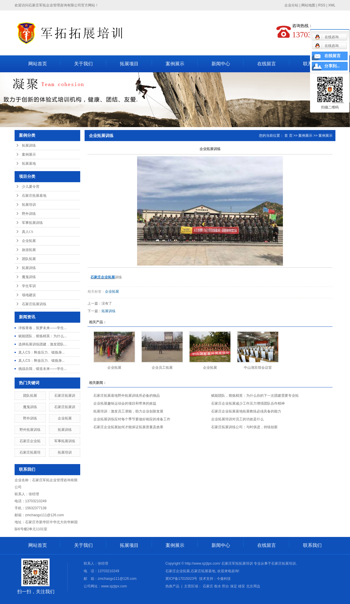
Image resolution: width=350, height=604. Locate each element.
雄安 (241, 586)
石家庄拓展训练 (34, 304)
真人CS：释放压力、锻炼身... (41, 352)
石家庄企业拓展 (177, 571)
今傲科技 (224, 579)
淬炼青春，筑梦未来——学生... (42, 328)
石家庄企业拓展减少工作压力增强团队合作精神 (248, 403)
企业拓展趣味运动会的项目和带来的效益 (124, 403)
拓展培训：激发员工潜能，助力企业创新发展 (128, 411)
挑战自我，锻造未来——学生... (42, 369)
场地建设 (29, 295)
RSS (322, 5)
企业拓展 (29, 241)
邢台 (225, 586)
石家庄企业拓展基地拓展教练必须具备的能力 (246, 411)
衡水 (217, 586)
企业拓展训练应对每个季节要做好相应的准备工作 (131, 419)
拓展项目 (129, 63)
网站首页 (37, 63)
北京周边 (253, 586)
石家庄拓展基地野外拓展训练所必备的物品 (126, 396)
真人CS (27, 232)
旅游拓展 (29, 250)
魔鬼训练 (29, 277)
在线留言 (266, 63)
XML (331, 5)
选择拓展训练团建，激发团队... (42, 344)
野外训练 (29, 214)
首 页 (288, 136)
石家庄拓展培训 (283, 563)
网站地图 (308, 5)
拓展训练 (29, 145)
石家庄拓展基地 (34, 196)
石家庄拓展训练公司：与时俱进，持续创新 (244, 427)
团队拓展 (29, 259)
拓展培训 (29, 205)
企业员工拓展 (162, 368)
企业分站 (291, 5)
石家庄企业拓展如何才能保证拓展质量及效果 (128, 427)
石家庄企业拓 (30, 441)
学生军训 (29, 286)
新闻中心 (220, 63)
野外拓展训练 (30, 430)
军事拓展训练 (32, 223)
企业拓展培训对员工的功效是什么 (237, 419)
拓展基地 (29, 163)
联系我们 (312, 545)
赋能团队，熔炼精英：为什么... (42, 336)
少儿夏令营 (30, 187)
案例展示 (175, 63)
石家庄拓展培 (30, 452)
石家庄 (208, 586)
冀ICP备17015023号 (181, 579)
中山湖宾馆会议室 (258, 368)
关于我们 (83, 63)
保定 (233, 586)
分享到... (332, 66)
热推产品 (172, 586)
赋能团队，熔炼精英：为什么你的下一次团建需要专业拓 (255, 396)
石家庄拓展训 (64, 396)
